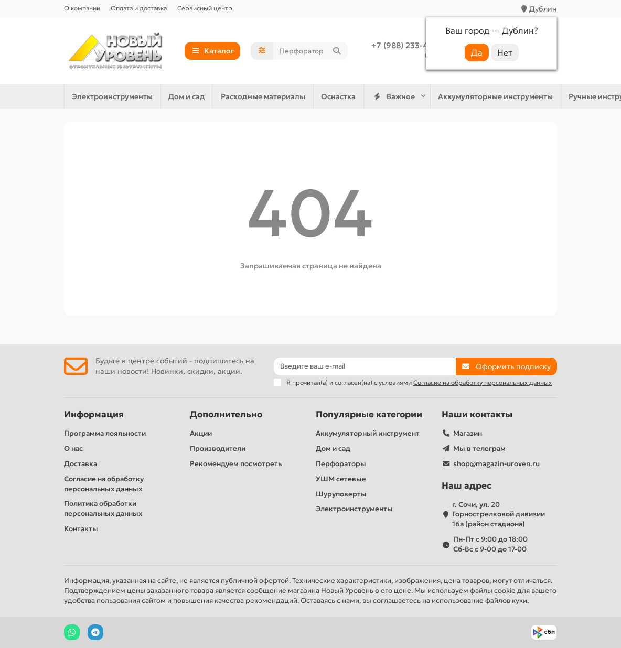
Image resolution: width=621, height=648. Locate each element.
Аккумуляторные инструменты (203, 96)
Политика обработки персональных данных (103, 508)
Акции (201, 433)
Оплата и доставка (139, 8)
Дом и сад (502, 96)
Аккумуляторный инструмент (368, 433)
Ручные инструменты (423, 96)
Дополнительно (226, 414)
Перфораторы (341, 463)
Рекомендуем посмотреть (236, 463)
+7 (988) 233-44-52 (408, 45)
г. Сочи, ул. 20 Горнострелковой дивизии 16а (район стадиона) (498, 514)
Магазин (467, 433)
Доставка (80, 463)
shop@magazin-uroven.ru (496, 463)
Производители (217, 448)
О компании (82, 8)
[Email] (365, 366)
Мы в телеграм (479, 448)
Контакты (81, 528)
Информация (94, 414)
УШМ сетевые (341, 478)
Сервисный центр (204, 8)
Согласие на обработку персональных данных (104, 483)
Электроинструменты (322, 96)
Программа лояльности (105, 433)
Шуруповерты (341, 494)
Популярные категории (369, 414)
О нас (73, 448)
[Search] (310, 51)
